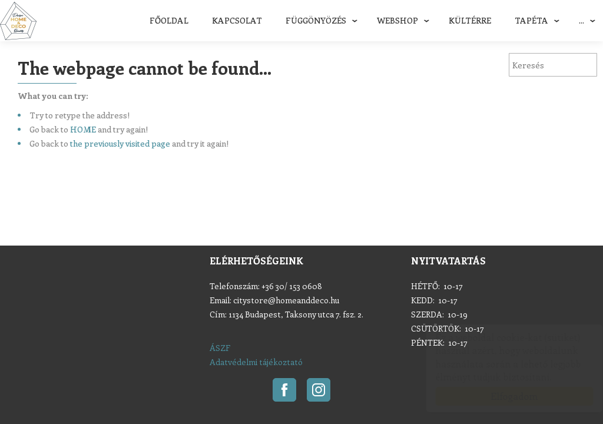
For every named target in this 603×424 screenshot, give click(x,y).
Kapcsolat (237, 20)
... (581, 20)
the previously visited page (120, 143)
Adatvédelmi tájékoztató (256, 361)
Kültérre (470, 20)
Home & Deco (18, 21)
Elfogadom (502, 396)
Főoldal (169, 20)
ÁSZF (220, 347)
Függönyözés (316, 20)
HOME (83, 129)
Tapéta (531, 20)
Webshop (397, 20)
